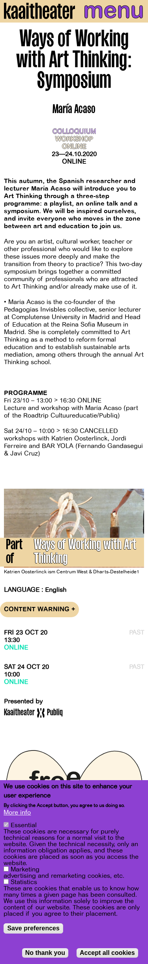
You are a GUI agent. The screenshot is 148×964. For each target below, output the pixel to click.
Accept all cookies (107, 952)
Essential (24, 825)
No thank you (45, 952)
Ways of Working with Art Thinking (85, 553)
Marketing (25, 869)
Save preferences (33, 928)
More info (17, 812)
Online (74, 162)
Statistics (24, 882)
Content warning (39, 609)
